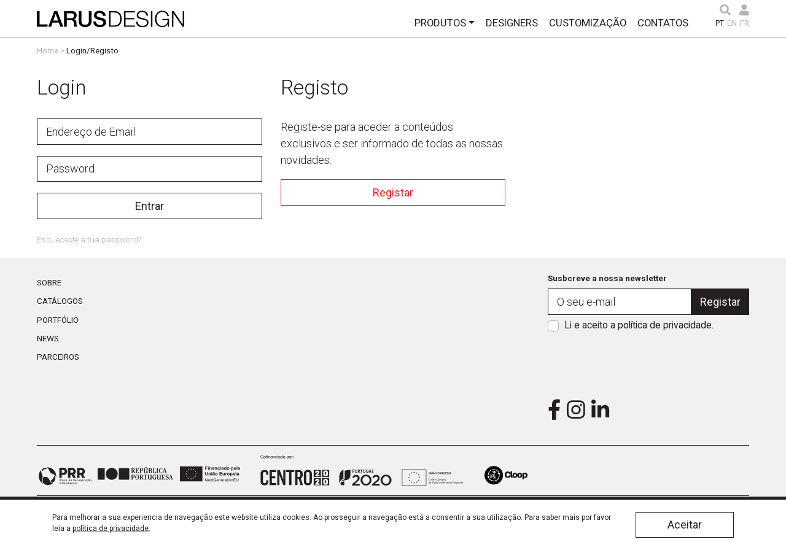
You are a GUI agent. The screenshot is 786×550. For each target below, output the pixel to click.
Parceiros (58, 357)
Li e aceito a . (639, 325)
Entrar (149, 205)
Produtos (440, 23)
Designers (512, 23)
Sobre (49, 282)
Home (47, 50)
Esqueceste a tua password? (89, 239)
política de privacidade (665, 325)
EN (732, 23)
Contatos (662, 23)
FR (744, 23)
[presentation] (648, 361)
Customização (587, 23)
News (48, 338)
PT (719, 23)
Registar (393, 192)
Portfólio (58, 320)
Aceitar (684, 524)
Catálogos (60, 301)
